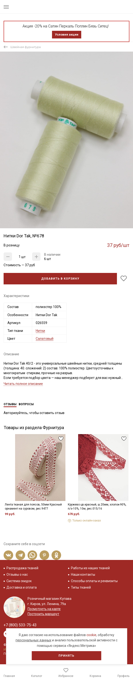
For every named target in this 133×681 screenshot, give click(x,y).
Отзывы (10, 404)
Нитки (40, 331)
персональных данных (33, 640)
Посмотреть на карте (44, 609)
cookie (91, 635)
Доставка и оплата (21, 587)
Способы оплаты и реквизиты (94, 581)
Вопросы (26, 404)
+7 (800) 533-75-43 (20, 625)
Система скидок (19, 581)
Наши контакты (83, 574)
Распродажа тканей (22, 568)
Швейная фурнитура (25, 47)
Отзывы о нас (17, 574)
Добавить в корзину (60, 278)
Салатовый (44, 338)
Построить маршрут (43, 614)
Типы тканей (81, 587)
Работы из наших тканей (90, 568)
